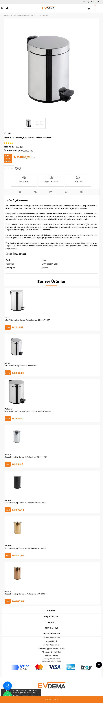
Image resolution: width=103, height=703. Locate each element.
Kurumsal (51, 610)
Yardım (51, 622)
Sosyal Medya (51, 628)
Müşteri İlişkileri (51, 616)
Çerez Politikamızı (29, 695)
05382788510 (51, 655)
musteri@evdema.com (51, 648)
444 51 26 (51, 641)
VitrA (7, 133)
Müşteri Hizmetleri (51, 633)
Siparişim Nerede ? (91, 2)
